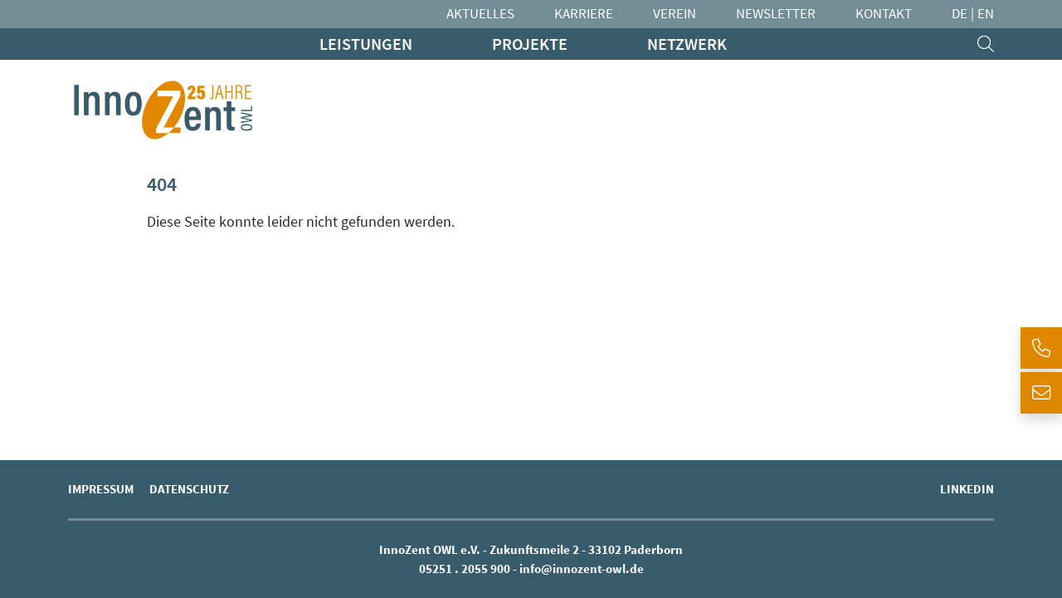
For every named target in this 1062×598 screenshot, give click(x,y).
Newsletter (776, 13)
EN (985, 13)
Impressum (101, 489)
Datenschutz (189, 489)
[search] (985, 44)
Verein (674, 13)
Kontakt (883, 13)
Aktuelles (480, 13)
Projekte (530, 43)
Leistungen (365, 43)
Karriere (583, 13)
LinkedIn (967, 489)
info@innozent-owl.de (581, 568)
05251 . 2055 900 (464, 568)
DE (959, 13)
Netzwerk (687, 43)
